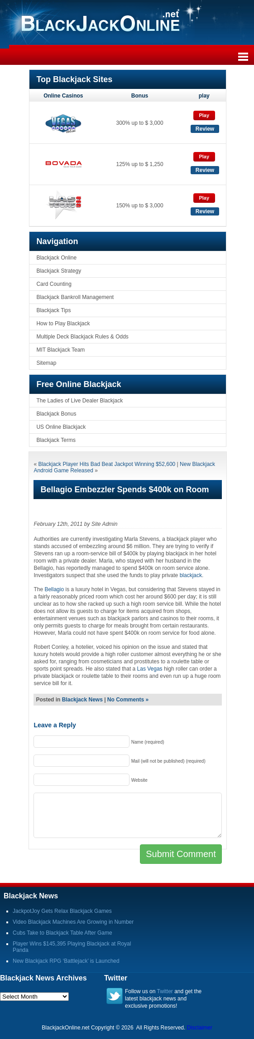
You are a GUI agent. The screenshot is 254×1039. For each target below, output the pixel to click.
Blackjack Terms (55, 440)
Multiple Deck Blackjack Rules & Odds (82, 336)
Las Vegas (150, 669)
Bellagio (54, 589)
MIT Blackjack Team (60, 350)
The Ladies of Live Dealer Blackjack (79, 400)
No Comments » (128, 699)
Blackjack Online (56, 258)
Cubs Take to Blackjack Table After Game (62, 933)
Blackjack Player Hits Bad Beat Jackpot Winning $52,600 (106, 464)
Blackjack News (82, 699)
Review (205, 129)
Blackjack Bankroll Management (75, 297)
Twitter (165, 991)
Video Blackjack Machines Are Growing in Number (73, 922)
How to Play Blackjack (63, 323)
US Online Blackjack (61, 427)
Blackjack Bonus (56, 414)
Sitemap (46, 363)
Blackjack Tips (53, 310)
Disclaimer (199, 1027)
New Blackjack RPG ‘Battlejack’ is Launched (66, 961)
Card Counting (53, 284)
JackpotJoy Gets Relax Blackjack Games (62, 911)
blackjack (191, 575)
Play (204, 115)
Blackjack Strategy (58, 271)
